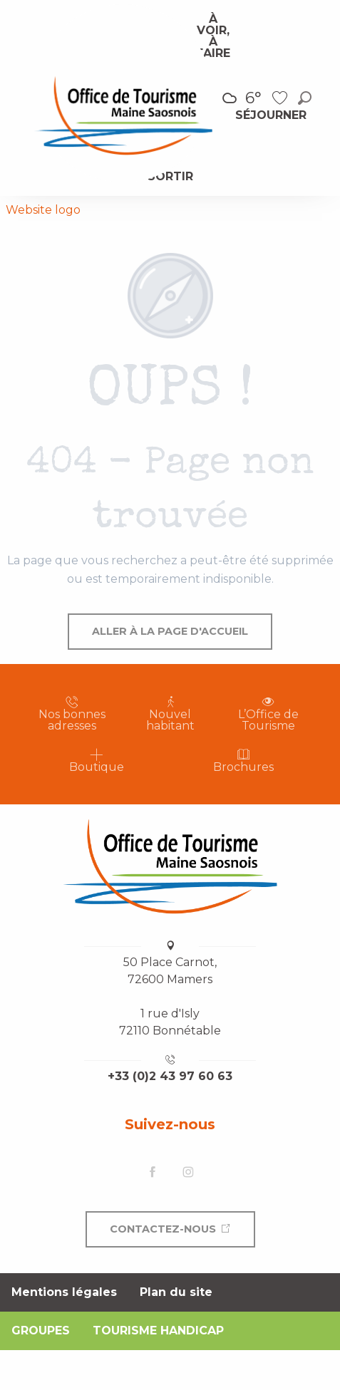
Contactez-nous (163, 1229)
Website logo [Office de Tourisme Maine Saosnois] (43, 210)
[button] (304, 97)
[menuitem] (213, 36)
